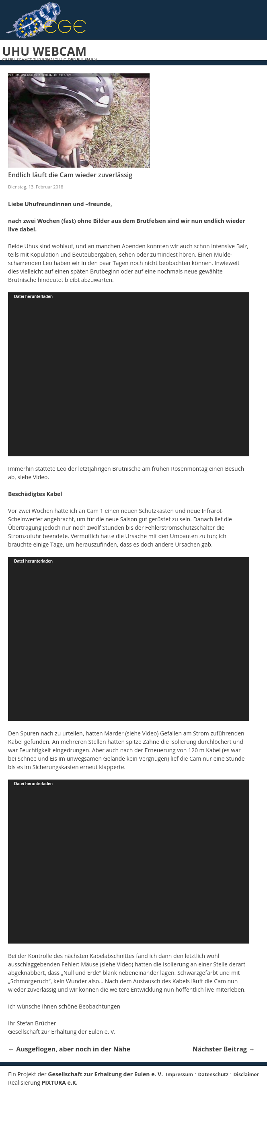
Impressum (179, 1074)
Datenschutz (213, 1074)
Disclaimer (246, 1074)
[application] (128, 374)
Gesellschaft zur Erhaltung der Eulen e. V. (105, 1074)
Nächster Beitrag (224, 1049)
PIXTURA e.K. (60, 1082)
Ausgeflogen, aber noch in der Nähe (69, 1049)
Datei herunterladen (33, 296)
